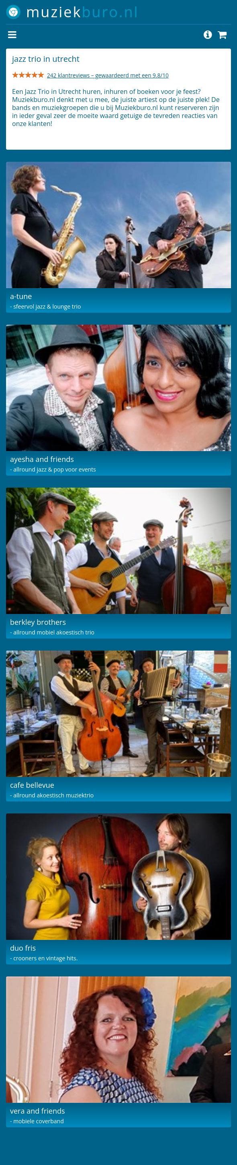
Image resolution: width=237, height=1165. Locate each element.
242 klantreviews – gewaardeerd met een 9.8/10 (108, 75)
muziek (82, 12)
